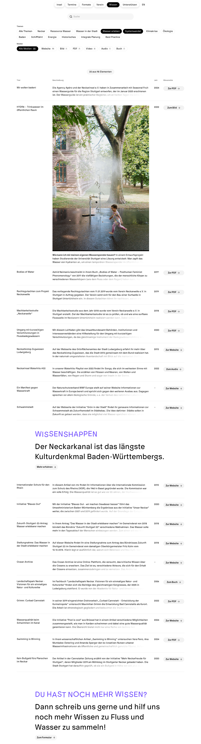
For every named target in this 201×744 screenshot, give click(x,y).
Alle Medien (27, 48)
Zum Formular (46, 737)
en (143, 5)
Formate (86, 5)
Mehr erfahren (46, 467)
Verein (100, 5)
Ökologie (168, 31)
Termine (72, 5)
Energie (52, 37)
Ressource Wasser (60, 31)
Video (91, 48)
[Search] (101, 16)
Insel (59, 5)
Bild (64, 48)
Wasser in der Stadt (86, 31)
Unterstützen (130, 5)
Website (48, 48)
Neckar (41, 31)
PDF (77, 48)
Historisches (69, 37)
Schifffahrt (37, 37)
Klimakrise (152, 31)
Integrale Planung (90, 37)
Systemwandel (133, 31)
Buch (120, 48)
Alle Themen (25, 31)
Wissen (113, 5)
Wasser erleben (111, 31)
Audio (106, 48)
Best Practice (113, 37)
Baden (22, 37)
